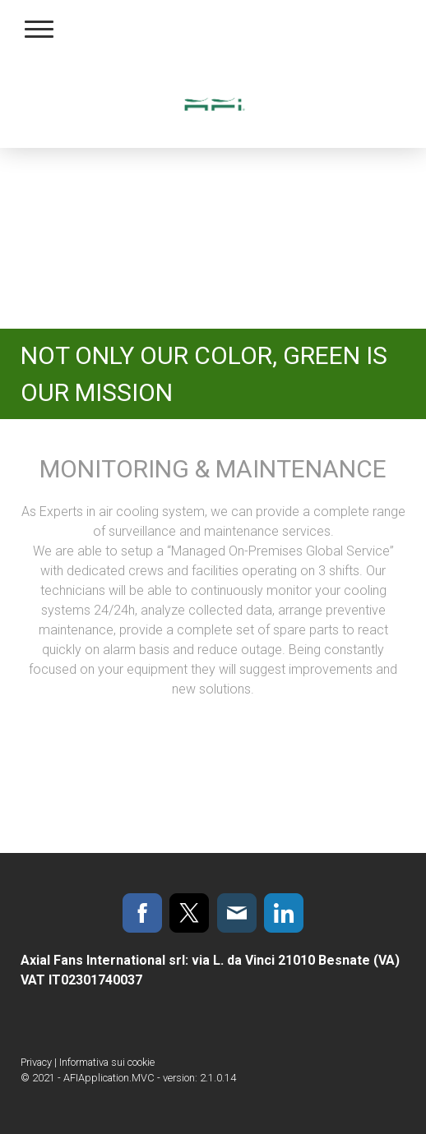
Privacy (36, 1062)
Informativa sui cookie (107, 1062)
